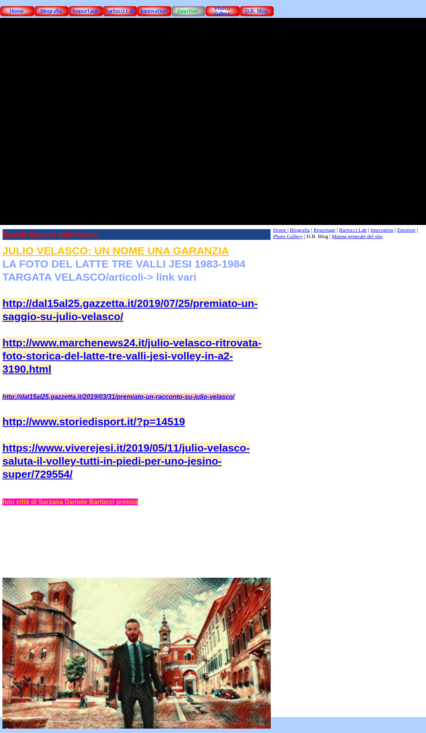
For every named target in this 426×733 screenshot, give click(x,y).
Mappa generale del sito (357, 236)
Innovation (381, 230)
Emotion (406, 230)
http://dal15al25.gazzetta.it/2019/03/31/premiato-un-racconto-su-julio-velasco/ (118, 396)
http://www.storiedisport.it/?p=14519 (93, 422)
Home (280, 230)
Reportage (325, 230)
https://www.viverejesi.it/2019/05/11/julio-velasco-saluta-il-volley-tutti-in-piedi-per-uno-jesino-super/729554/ (126, 461)
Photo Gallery (288, 236)
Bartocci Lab (353, 230)
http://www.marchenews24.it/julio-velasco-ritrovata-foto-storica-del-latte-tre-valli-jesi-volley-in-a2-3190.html (132, 356)
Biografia (300, 230)
